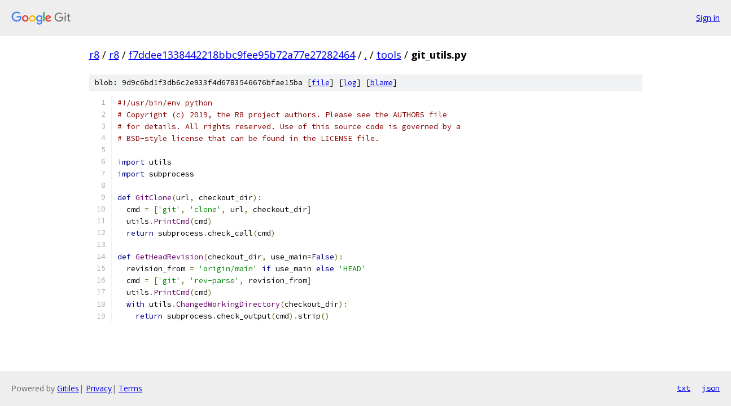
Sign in (708, 17)
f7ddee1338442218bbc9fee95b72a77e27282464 (242, 54)
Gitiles (68, 388)
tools (389, 54)
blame (381, 82)
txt (683, 388)
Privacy (99, 388)
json (711, 388)
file (321, 82)
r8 (94, 54)
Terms (130, 388)
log (350, 82)
